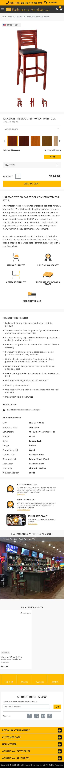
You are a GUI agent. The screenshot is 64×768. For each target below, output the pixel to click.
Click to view (32, 524)
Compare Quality (16, 282)
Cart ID (55, 682)
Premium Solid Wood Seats (48, 283)
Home (4, 17)
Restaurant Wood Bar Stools (38, 17)
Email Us (40, 682)
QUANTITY (8, 176)
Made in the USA (32, 301)
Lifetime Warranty (48, 265)
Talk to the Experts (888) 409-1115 (26, 3)
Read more (21, 494)
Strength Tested (16, 265)
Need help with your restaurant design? (23, 410)
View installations (23, 510)
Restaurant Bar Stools (16, 17)
